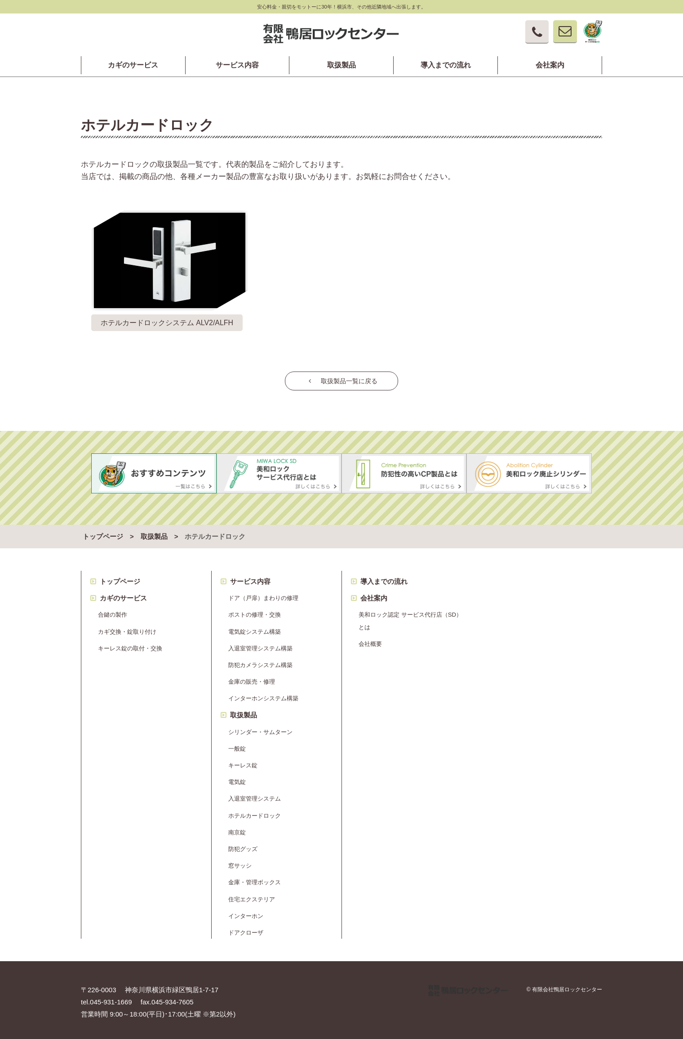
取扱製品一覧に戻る (341, 381)
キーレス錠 (242, 761)
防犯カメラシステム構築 (260, 661)
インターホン (245, 912)
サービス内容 (237, 65)
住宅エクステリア (251, 895)
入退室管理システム (254, 795)
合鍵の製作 (112, 611)
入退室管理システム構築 (260, 644)
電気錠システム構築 (254, 627)
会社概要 (370, 639)
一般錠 (237, 745)
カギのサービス (133, 65)
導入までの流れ (446, 65)
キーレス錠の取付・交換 (130, 644)
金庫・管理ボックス (254, 878)
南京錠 (237, 828)
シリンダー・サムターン (260, 728)
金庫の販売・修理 (251, 678)
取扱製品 (341, 65)
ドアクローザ (245, 929)
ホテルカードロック (254, 811)
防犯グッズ (242, 845)
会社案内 (550, 65)
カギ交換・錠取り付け (127, 627)
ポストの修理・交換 (254, 611)
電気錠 (237, 778)
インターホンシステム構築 (263, 694)
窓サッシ (240, 862)
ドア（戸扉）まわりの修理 (263, 594)
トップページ (103, 533)
